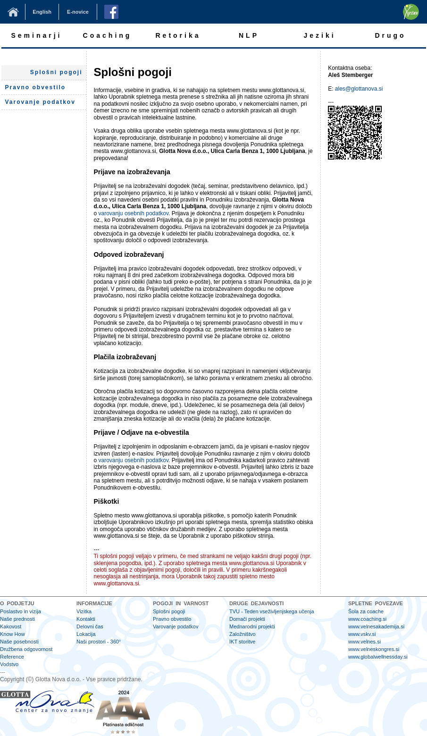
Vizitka (84, 611)
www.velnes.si (364, 641)
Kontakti (85, 619)
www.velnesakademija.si (376, 626)
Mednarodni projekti (252, 626)
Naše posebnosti (19, 641)
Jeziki (319, 35)
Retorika (178, 35)
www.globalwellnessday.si (378, 657)
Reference (12, 657)
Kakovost (10, 626)
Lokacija (85, 634)
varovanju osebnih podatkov (134, 213)
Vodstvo (9, 664)
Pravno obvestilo (172, 619)
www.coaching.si (367, 619)
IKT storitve (242, 641)
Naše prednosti (17, 619)
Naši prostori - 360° (98, 641)
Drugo (390, 35)
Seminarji (36, 35)
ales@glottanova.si (359, 88)
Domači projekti (247, 619)
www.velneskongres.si (373, 649)
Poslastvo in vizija (20, 611)
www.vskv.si (362, 634)
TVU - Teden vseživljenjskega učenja (271, 611)
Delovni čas (89, 626)
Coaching (107, 35)
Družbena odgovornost (26, 649)
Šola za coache (366, 611)
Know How (12, 634)
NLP (249, 35)
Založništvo (242, 634)
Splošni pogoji (56, 72)
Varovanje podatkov (175, 626)
